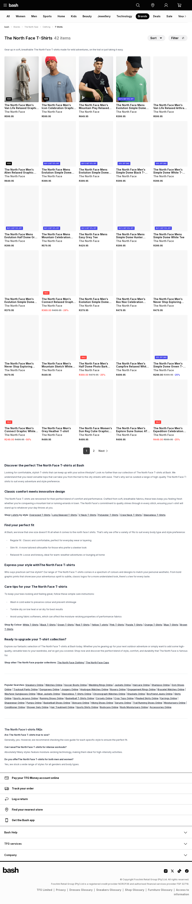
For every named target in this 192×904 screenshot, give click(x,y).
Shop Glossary (134, 889)
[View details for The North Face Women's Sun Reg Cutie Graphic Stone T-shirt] (96, 402)
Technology (124, 16)
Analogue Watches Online (94, 689)
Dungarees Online (49, 689)
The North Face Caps (97, 662)
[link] (103, 451)
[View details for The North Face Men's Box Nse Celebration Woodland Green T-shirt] (133, 273)
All (8, 16)
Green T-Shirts (66, 624)
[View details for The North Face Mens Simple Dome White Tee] (170, 208)
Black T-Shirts (48, 624)
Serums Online (123, 702)
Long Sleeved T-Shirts (64, 515)
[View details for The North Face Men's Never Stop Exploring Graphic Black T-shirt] (170, 273)
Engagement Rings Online (142, 689)
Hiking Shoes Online (102, 702)
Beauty (87, 16)
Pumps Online (34, 702)
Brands (142, 16)
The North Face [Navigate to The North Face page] (31, 27)
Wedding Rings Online (101, 685)
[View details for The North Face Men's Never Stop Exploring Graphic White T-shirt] (21, 338)
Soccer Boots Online (75, 685)
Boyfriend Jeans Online (160, 693)
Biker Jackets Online (48, 693)
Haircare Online (141, 685)
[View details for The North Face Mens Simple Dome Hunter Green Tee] (133, 208)
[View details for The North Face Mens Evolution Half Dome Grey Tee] (21, 208)
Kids (74, 16)
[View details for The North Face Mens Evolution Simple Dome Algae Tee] (133, 79)
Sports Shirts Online (87, 707)
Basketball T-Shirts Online (80, 698)
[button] (152, 5)
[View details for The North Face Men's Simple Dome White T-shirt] (170, 144)
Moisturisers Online (175, 702)
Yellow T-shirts (99, 624)
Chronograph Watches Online (109, 693)
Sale (169, 16)
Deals (157, 16)
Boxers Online (118, 689)
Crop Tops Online (124, 698)
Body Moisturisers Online (134, 707)
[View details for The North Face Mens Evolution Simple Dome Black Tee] (59, 144)
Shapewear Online (14, 702)
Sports (47, 16)
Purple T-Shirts (134, 624)
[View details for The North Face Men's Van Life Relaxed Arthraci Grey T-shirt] (170, 79)
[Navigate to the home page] (13, 5)
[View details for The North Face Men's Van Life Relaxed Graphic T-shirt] (21, 79)
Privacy (61, 889)
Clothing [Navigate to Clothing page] (46, 27)
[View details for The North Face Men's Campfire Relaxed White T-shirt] (133, 338)
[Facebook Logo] (187, 872)
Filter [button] (178, 38)
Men (34, 16)
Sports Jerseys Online (25, 698)
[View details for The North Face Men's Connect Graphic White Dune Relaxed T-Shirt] (21, 402)
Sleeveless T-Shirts (155, 515)
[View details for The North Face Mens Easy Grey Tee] (96, 208)
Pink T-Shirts (117, 624)
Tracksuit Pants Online (25, 689)
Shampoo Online (161, 685)
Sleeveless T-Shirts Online (76, 693)
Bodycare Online (109, 707)
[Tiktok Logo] (179, 872)
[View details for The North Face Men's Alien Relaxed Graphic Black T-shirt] (21, 144)
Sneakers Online (34, 685)
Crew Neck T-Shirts (131, 515)
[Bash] (6, 27)
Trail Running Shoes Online (147, 702)
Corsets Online (104, 698)
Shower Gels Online (38, 707)
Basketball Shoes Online (57, 702)
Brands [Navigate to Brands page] (17, 27)
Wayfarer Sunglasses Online (20, 693)
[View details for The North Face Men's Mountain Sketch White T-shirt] (59, 338)
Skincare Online (80, 702)
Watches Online (53, 685)
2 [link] (90, 450)
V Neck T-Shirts (87, 515)
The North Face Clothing (70, 662)
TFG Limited (44, 889)
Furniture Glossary (160, 889)
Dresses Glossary (81, 889)
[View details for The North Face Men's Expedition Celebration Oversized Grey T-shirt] (170, 402)
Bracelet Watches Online (171, 689)
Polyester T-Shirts (108, 515)
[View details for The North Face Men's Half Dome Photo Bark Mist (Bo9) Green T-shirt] (96, 338)
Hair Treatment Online (62, 707)
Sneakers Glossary (108, 889)
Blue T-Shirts (171, 624)
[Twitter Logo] (172, 872)
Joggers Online (69, 689)
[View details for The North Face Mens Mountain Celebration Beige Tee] (59, 208)
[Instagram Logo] (165, 872)
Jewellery (104, 16)
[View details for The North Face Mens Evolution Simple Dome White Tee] (96, 144)
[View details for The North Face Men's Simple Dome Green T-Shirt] (170, 338)
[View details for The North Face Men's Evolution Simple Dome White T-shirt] (96, 273)
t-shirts (15, 515)
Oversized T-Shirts (39, 515)
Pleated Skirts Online (147, 698)
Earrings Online (168, 698)
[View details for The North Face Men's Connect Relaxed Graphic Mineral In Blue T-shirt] (59, 273)
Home (61, 16)
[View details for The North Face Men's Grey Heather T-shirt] (59, 402)
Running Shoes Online (52, 698)
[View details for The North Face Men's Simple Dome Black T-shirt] (133, 144)
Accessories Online (160, 707)
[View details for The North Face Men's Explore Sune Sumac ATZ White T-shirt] (133, 402)
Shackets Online (136, 693)
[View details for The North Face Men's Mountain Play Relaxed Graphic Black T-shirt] (96, 79)
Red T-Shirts (83, 624)
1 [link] (83, 450)
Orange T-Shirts (153, 624)
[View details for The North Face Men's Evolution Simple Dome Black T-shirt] (21, 273)
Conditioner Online (14, 707)
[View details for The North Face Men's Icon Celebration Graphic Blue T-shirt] (59, 79)
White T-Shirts (31, 624)
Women (20, 16)
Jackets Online (123, 685)
